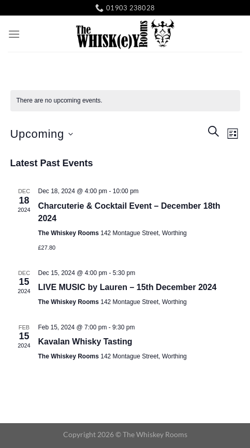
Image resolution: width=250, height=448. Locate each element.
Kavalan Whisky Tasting (85, 341)
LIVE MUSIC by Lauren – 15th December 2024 (127, 287)
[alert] (125, 100)
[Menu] (14, 34)
